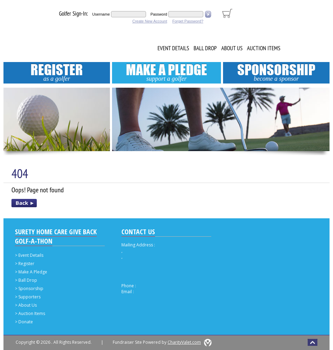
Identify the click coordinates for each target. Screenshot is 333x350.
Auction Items (263, 48)
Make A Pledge (166, 72)
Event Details (173, 48)
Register (57, 72)
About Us (231, 48)
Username (101, 14)
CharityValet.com (184, 342)
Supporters (29, 297)
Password (159, 14)
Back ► (25, 202)
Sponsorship (276, 72)
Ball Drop (205, 48)
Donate (25, 322)
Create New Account (149, 21)
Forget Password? (187, 21)
